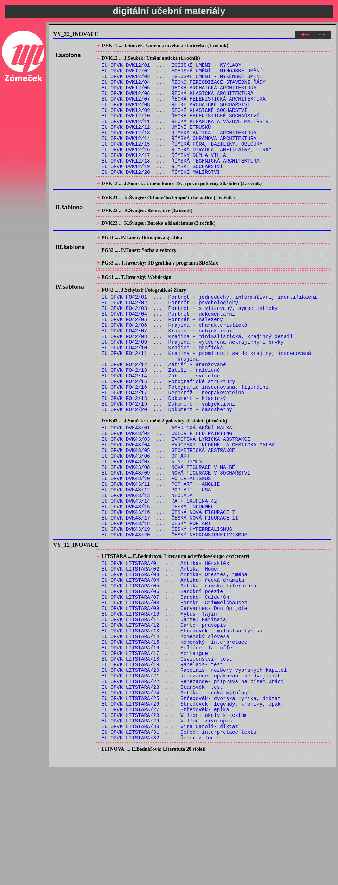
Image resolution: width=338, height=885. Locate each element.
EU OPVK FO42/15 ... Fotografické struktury (168, 434)
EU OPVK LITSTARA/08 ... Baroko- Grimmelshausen (174, 693)
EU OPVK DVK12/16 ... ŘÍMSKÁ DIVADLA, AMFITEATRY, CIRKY (187, 169)
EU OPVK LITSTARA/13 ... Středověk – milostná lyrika (182, 727)
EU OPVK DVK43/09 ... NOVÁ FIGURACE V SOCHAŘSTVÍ (176, 542)
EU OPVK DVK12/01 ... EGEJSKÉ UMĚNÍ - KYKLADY (171, 68)
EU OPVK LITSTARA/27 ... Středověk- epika (165, 820)
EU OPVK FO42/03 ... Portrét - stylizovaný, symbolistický (190, 347)
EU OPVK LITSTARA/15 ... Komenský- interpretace (174, 740)
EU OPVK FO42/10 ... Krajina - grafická (162, 394)
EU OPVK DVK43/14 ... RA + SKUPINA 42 (159, 575)
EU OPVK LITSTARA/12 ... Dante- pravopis (164, 720)
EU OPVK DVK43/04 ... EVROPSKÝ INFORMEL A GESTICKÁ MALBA (188, 508)
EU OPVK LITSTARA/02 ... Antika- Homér (161, 653)
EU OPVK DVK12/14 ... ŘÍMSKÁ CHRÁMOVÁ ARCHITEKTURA (179, 155)
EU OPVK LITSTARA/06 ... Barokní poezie (162, 680)
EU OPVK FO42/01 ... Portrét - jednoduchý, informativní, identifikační (209, 334)
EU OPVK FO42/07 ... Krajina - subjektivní (167, 374)
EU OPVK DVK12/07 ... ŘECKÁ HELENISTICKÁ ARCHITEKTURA (184, 109)
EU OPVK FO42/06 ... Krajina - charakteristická (174, 367)
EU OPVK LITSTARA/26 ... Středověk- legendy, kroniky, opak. (193, 813)
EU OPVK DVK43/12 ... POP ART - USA (156, 562)
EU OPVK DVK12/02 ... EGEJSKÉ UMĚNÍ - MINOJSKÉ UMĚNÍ (182, 75)
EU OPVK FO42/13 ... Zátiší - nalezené (161, 421)
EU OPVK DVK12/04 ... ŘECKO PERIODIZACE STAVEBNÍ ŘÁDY (184, 88)
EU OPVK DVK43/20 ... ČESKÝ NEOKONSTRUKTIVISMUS (174, 615)
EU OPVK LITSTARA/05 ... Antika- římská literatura (179, 673)
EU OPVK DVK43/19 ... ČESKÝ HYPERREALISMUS (167, 609)
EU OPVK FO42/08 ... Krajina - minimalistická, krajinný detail (197, 381)
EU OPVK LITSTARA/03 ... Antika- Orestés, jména (174, 660)
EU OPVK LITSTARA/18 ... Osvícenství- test (167, 760)
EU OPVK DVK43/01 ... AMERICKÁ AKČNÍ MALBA (167, 488)
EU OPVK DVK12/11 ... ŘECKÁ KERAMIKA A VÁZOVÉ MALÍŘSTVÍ (187, 135)
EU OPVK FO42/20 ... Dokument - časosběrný (167, 468)
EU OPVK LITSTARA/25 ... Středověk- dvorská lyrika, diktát (191, 807)
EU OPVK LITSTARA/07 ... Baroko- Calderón (165, 686)
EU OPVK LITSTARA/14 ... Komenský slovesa (165, 733)
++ (305, 35)
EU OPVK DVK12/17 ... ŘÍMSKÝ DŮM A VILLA (164, 175)
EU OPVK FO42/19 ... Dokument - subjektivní (168, 461)
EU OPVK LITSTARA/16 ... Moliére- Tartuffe (167, 747)
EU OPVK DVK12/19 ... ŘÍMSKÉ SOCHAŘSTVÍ (162, 189)
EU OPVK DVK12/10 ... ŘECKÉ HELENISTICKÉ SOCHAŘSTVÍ (181, 129)
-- (322, 35)
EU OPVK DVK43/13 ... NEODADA (147, 569)
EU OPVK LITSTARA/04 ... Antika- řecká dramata (173, 666)
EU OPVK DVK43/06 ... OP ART (146, 522)
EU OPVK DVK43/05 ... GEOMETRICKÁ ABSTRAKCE (168, 515)
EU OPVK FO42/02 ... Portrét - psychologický (170, 341)
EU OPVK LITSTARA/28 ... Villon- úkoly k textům (174, 827)
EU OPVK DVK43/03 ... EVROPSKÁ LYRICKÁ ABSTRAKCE (176, 502)
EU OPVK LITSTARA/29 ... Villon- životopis (167, 833)
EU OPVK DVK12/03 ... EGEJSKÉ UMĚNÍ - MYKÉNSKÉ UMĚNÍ (182, 82)
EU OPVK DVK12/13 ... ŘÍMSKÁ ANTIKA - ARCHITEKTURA (179, 149)
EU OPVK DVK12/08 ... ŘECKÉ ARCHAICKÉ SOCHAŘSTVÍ (176, 115)
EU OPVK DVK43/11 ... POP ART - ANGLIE (161, 555)
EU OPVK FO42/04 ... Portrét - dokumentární (168, 354)
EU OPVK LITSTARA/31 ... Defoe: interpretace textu (179, 847)
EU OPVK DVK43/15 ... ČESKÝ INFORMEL (158, 582)
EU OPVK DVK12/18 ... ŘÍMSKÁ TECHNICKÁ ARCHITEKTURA (181, 182)
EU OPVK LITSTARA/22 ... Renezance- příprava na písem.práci (193, 787)
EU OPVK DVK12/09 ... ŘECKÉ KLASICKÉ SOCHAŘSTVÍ (174, 122)
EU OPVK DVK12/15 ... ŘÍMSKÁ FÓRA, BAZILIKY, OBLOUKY (182, 162)
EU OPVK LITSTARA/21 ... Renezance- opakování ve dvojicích (191, 780)
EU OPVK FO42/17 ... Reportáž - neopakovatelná (173, 448)
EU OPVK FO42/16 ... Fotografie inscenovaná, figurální (185, 441)
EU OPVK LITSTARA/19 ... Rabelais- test (162, 767)
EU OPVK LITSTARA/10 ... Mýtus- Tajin (159, 706)
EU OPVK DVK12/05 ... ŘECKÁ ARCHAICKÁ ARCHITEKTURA (179, 95)
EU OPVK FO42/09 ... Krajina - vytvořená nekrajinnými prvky (193, 387)
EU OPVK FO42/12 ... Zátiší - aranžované (164, 414)
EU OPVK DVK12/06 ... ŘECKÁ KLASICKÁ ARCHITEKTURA (178, 102)
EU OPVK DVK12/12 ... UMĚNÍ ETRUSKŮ (156, 142)
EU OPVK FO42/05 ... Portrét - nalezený (162, 361)
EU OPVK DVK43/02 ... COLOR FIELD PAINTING (167, 495)
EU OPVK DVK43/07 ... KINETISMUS (152, 529)
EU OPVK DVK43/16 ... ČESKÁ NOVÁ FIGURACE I (168, 589)
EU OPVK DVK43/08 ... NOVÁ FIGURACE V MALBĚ (168, 535)
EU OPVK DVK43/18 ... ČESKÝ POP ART (156, 602)
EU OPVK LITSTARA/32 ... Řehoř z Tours (161, 854)
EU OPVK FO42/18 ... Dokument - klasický (164, 454)
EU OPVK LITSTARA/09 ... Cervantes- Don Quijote (174, 700)
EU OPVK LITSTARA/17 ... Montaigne (155, 753)
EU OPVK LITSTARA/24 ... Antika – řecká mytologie (178, 800)
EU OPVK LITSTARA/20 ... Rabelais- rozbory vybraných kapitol (194, 773)
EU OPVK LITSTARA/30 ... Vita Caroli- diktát (170, 840)
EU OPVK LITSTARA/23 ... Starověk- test (162, 793)
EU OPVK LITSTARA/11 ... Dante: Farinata (164, 713)
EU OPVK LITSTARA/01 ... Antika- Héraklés (165, 646)
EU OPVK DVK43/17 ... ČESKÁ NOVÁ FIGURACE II (170, 595)
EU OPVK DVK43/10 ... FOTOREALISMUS (156, 549)
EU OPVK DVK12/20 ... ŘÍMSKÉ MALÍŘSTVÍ (161, 195)
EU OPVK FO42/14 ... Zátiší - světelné (161, 428)
